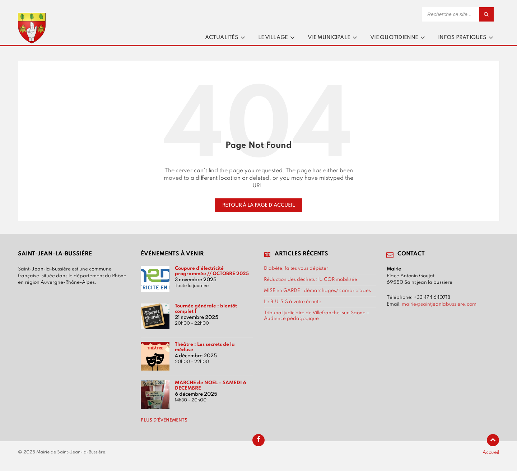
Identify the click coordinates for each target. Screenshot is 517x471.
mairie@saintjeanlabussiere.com (439, 304)
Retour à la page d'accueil (258, 205)
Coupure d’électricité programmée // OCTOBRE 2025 (212, 271)
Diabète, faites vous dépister (296, 268)
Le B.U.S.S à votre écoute (292, 301)
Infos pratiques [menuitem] (462, 37)
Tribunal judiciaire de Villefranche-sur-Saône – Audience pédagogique (316, 315)
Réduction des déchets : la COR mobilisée (310, 279)
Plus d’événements (164, 420)
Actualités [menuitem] (221, 37)
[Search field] (458, 14)
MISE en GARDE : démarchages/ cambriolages (317, 290)
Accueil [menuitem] (491, 452)
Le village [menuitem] (273, 37)
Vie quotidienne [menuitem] (394, 37)
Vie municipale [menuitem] (329, 37)
